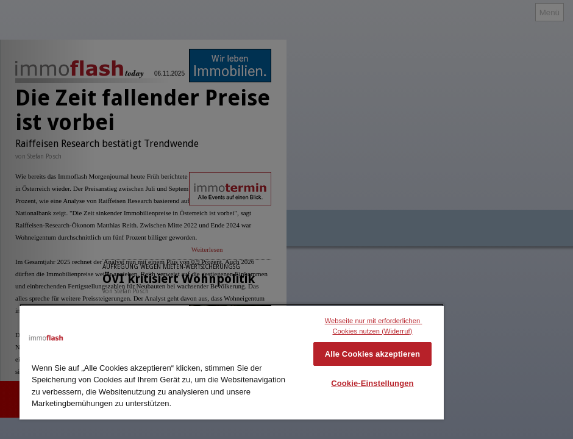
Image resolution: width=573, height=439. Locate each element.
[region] (232, 361)
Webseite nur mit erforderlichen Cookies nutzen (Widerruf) (373, 326)
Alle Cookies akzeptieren (372, 354)
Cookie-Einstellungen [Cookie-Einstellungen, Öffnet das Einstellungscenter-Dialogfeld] (372, 383)
